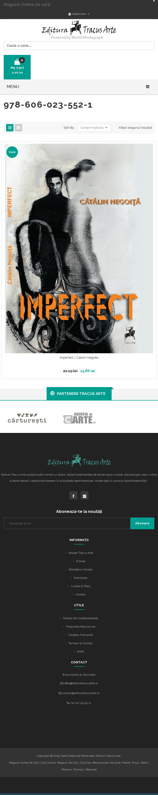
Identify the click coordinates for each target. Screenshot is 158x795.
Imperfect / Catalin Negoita (79, 357)
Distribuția (80, 578)
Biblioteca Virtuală (80, 569)
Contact (81, 594)
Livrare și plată (80, 586)
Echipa (80, 561)
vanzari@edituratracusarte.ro (80, 693)
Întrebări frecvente (80, 635)
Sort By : (69, 127)
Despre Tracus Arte (80, 553)
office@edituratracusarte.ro (81, 683)
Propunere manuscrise (80, 626)
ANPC (80, 651)
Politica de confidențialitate (80, 618)
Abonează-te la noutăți (79, 511)
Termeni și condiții (80, 643)
